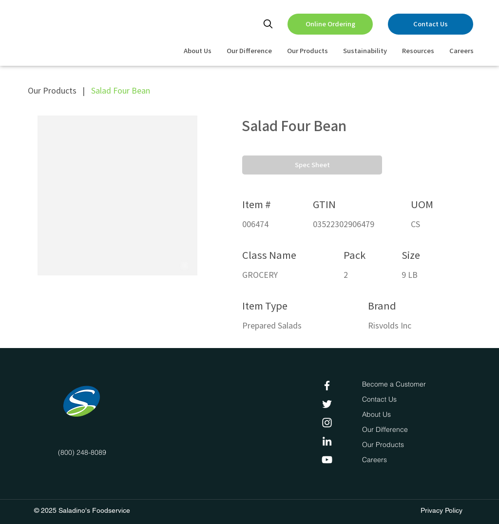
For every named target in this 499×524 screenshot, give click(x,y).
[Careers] (376, 460)
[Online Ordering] (330, 24)
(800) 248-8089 (82, 452)
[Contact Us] (430, 24)
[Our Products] (384, 445)
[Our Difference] (387, 430)
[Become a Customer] (394, 384)
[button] (312, 165)
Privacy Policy (441, 510)
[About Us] (378, 415)
